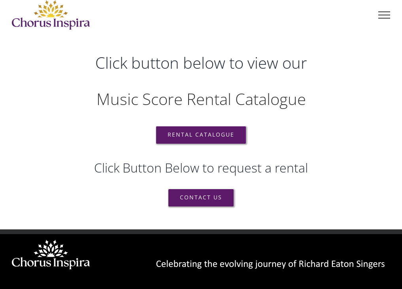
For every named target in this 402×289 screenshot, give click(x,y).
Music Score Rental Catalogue (201, 99)
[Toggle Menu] (384, 15)
